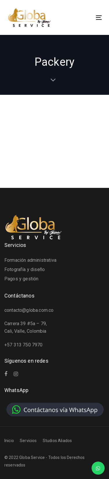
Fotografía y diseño (24, 269)
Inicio (9, 440)
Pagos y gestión (21, 279)
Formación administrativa (30, 260)
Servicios (28, 440)
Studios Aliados (57, 440)
